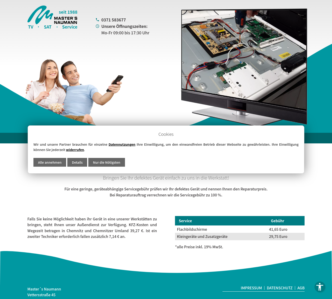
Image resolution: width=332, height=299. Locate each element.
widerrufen (75, 149)
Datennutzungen (122, 144)
